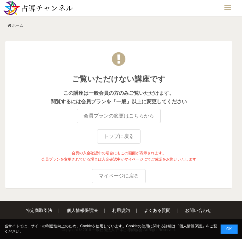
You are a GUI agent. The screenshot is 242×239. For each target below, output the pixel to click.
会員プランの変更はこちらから (119, 115)
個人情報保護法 (82, 210)
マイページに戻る (119, 176)
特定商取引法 (39, 210)
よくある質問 (157, 210)
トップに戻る (119, 136)
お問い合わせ (198, 210)
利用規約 (121, 210)
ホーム (17, 25)
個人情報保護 (190, 226)
